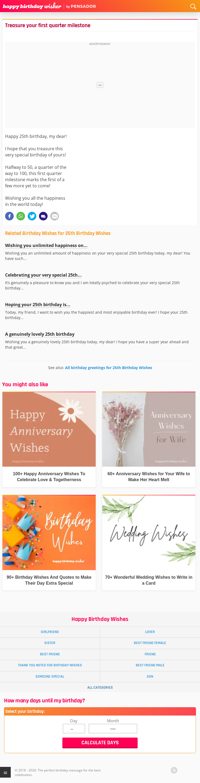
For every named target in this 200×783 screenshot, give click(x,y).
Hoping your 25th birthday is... (37, 305)
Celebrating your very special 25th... (43, 275)
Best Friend (50, 654)
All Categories (100, 687)
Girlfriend (50, 632)
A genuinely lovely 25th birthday (39, 334)
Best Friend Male (150, 665)
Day (73, 720)
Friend (150, 654)
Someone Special (49, 676)
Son (150, 676)
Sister (49, 643)
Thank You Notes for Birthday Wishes (50, 665)
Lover (150, 632)
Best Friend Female (150, 643)
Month (113, 720)
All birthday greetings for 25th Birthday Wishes (108, 367)
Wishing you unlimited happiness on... (46, 245)
